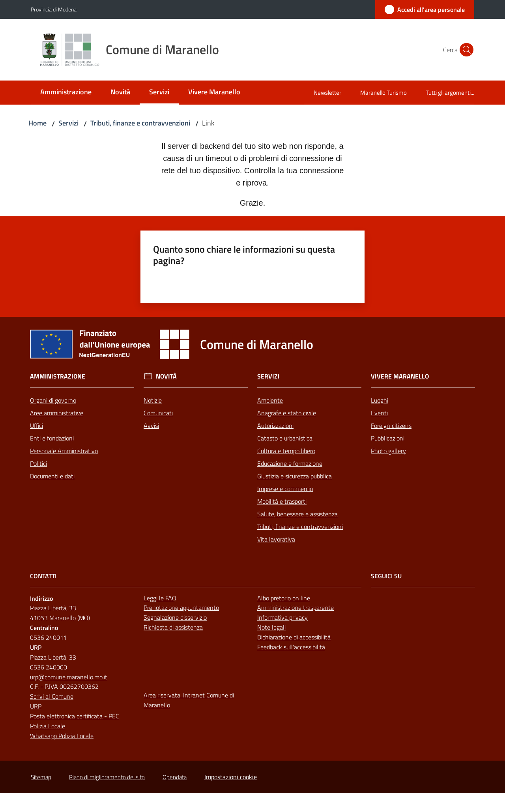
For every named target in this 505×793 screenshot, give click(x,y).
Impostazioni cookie (230, 777)
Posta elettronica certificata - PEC (74, 716)
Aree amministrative (56, 413)
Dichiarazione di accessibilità (294, 637)
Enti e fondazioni (52, 438)
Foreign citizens (391, 425)
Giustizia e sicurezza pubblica (294, 476)
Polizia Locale (47, 726)
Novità (166, 376)
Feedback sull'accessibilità (291, 647)
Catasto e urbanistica (284, 438)
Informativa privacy (282, 617)
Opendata (175, 777)
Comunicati (158, 413)
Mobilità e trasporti (282, 501)
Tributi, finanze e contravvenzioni (140, 123)
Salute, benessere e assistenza (297, 514)
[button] (464, 49)
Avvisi (151, 425)
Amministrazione (57, 376)
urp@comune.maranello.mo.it (68, 677)
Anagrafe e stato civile (286, 413)
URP (35, 706)
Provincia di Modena (54, 9)
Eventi (379, 413)
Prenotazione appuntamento (181, 607)
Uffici (36, 425)
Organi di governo (53, 400)
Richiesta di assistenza (173, 627)
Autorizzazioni (275, 425)
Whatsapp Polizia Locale (62, 736)
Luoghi (379, 400)
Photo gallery (388, 451)
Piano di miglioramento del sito (107, 777)
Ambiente (270, 400)
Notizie (153, 400)
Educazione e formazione (289, 463)
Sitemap (41, 777)
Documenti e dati (52, 476)
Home (37, 123)
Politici (38, 463)
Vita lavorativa (276, 539)
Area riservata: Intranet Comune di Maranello (189, 700)
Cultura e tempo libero (286, 451)
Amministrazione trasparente (295, 607)
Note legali (271, 627)
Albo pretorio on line (283, 598)
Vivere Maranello (400, 376)
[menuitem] (66, 93)
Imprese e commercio (285, 488)
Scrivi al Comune (51, 696)
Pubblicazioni (387, 438)
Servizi (68, 123)
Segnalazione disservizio (175, 617)
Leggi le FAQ (160, 598)
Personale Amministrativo (64, 451)
